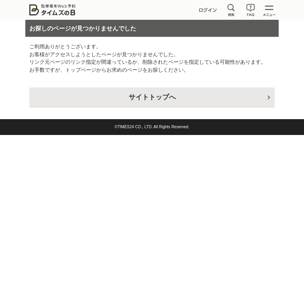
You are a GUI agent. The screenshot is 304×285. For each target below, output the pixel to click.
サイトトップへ (152, 97)
